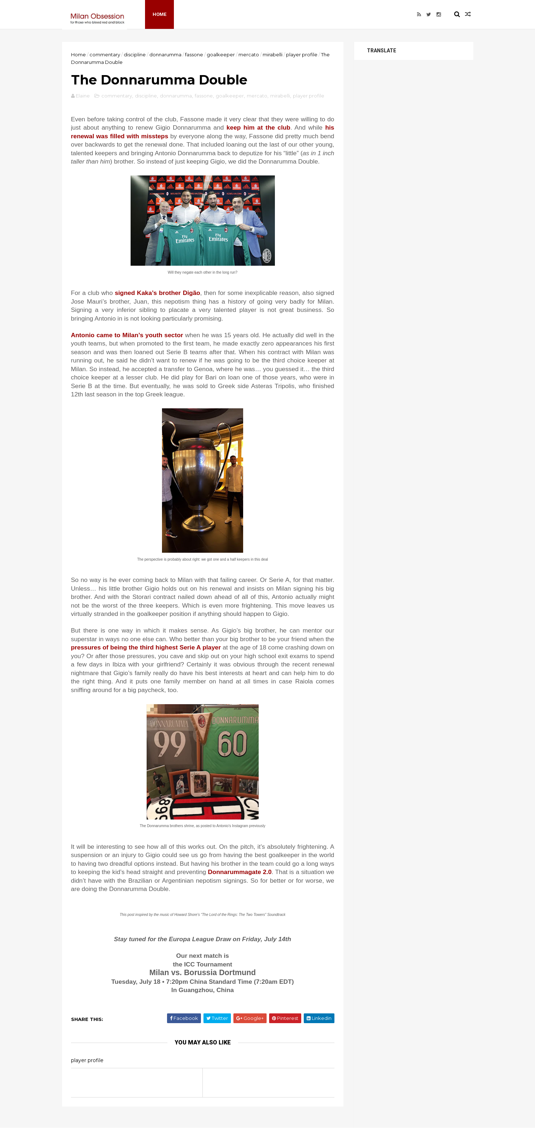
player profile (301, 54)
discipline (135, 54)
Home (159, 14)
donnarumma (165, 54)
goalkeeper (221, 54)
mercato (248, 54)
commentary (104, 54)
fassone (194, 54)
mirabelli (272, 54)
